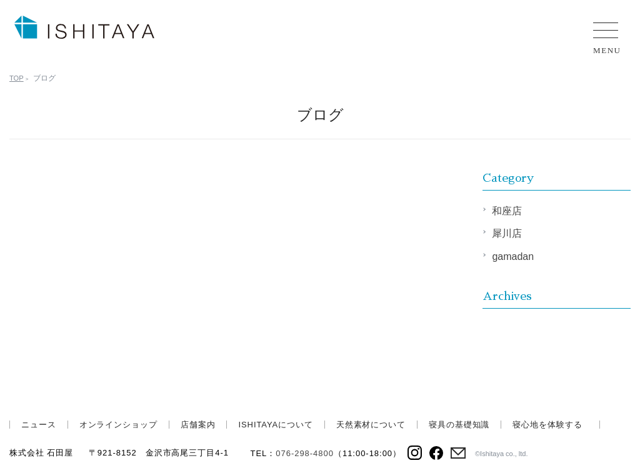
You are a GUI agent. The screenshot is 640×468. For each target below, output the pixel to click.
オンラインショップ (118, 425)
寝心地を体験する (547, 425)
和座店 (507, 211)
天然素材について (371, 425)
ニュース (38, 425)
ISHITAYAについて (275, 425)
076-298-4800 (305, 453)
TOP (16, 78)
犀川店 (507, 233)
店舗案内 (198, 425)
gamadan (513, 256)
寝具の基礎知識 (459, 425)
